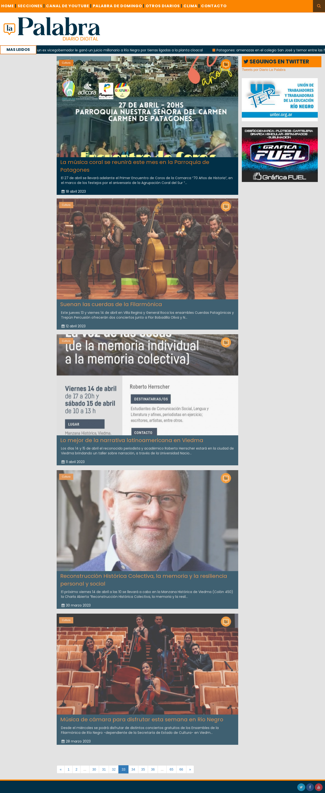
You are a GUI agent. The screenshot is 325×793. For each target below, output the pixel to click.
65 (171, 769)
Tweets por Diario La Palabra (263, 70)
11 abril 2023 (73, 459)
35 (143, 769)
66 (181, 769)
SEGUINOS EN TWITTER (276, 61)
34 (133, 769)
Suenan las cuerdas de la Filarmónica (111, 301)
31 (104, 769)
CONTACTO (214, 6)
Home (8, 6)
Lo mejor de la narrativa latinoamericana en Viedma (131, 437)
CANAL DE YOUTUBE (69, 6)
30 (94, 769)
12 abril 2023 (73, 323)
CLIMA (191, 6)
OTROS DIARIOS (164, 6)
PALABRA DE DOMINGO (118, 6)
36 (153, 769)
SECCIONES (31, 6)
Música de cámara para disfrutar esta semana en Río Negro (141, 716)
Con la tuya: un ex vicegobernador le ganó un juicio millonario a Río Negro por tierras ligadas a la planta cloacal (114, 50)
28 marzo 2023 (76, 738)
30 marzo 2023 (76, 602)
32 (114, 769)
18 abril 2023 (73, 191)
